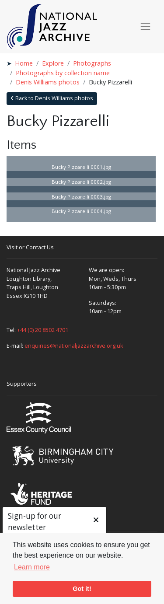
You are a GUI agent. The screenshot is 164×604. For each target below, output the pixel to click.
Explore (53, 63)
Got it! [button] (82, 588)
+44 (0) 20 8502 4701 (42, 330)
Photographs (92, 63)
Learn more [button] (32, 567)
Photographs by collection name (63, 73)
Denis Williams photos (48, 82)
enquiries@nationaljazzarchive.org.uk (73, 345)
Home (24, 63)
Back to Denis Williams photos (51, 98)
